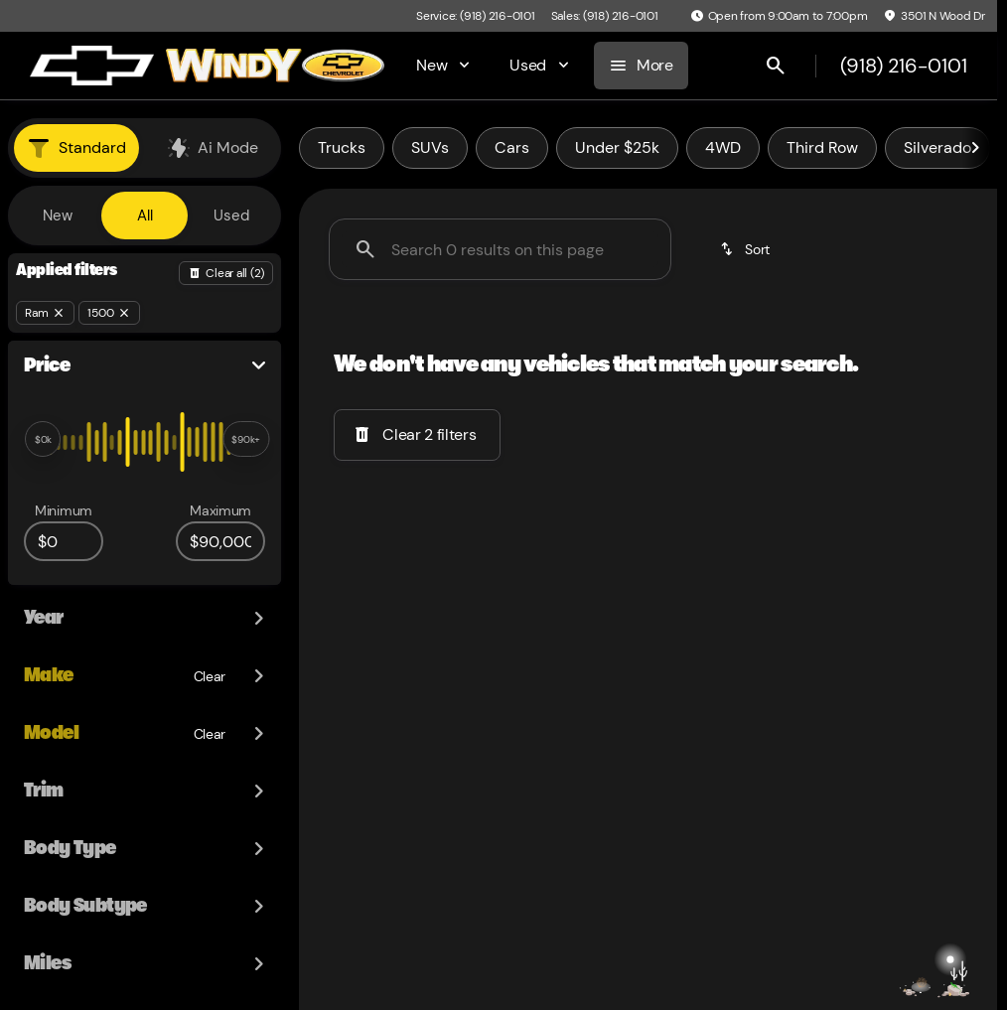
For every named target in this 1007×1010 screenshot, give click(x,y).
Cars (512, 147)
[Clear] (210, 615)
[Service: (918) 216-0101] (475, 16)
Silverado (937, 147)
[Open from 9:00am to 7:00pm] (779, 16)
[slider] (43, 439)
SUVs (430, 147)
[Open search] (775, 65)
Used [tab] (231, 215)
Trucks (341, 147)
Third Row (822, 147)
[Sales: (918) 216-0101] (604, 16)
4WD (723, 147)
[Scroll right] (975, 148)
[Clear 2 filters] (417, 435)
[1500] (109, 313)
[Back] (226, 273)
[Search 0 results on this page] (500, 249)
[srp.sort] (746, 249)
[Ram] (45, 313)
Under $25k (617, 147)
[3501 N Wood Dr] (934, 16)
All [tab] (145, 215)
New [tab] (57, 215)
